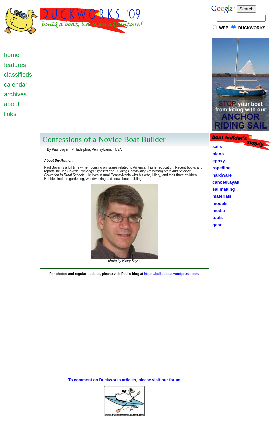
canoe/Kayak (224, 182)
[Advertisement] (124, 85)
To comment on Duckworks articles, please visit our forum (124, 380)
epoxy (217, 160)
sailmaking (222, 189)
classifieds (18, 74)
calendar (15, 84)
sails (217, 146)
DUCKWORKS (252, 28)
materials (220, 196)
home (11, 55)
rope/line (221, 167)
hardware (221, 175)
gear (216, 224)
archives (15, 94)
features (15, 65)
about (11, 104)
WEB (223, 28)
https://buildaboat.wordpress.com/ (171, 274)
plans (217, 153)
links (10, 114)
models (220, 203)
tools (216, 217)
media (217, 210)
